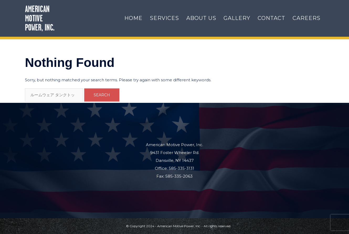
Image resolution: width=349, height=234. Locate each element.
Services (164, 18)
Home (133, 18)
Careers (306, 18)
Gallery (237, 18)
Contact (271, 18)
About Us (201, 18)
